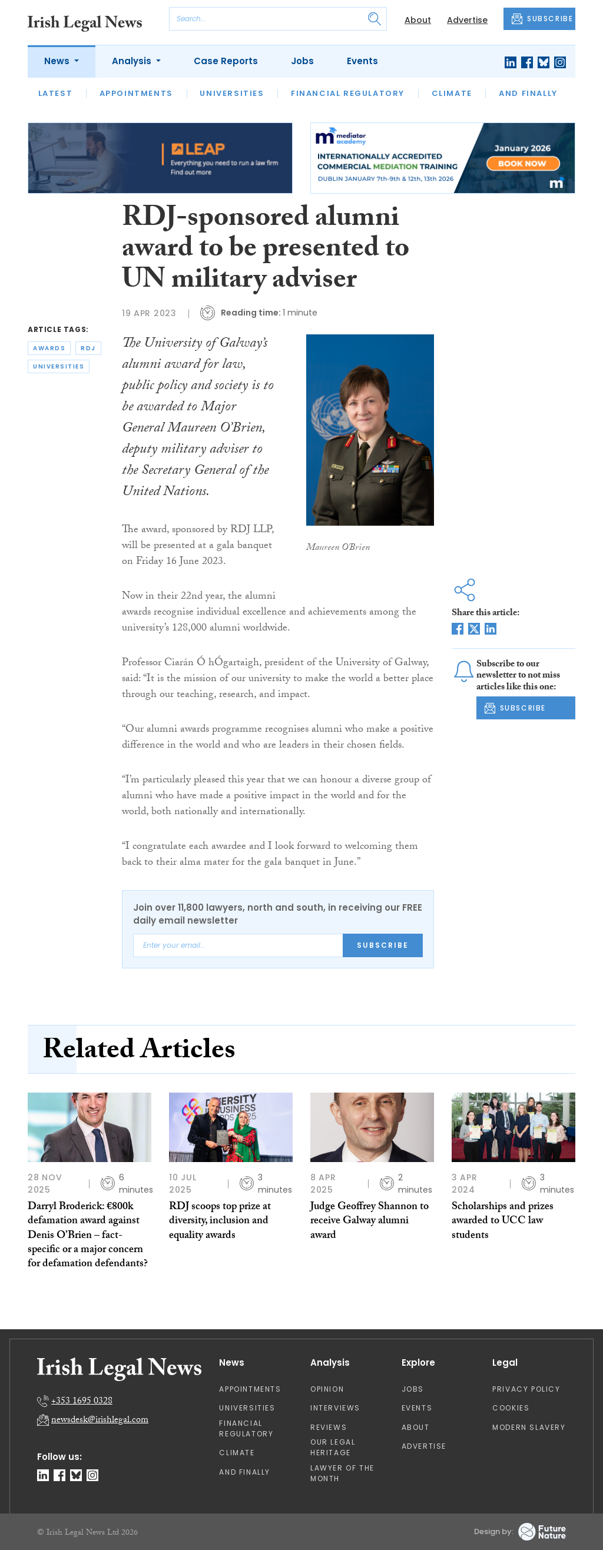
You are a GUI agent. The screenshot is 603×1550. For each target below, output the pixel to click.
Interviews (335, 1408)
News (58, 61)
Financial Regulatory (348, 93)
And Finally (528, 93)
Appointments (136, 93)
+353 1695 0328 (81, 1402)
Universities (232, 93)
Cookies (510, 1408)
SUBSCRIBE (542, 19)
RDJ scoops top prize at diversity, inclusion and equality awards (220, 1222)
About (418, 20)
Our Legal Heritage (332, 1447)
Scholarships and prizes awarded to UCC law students (503, 1222)
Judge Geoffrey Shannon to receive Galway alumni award (369, 1222)
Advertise (467, 20)
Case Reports (226, 61)
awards (49, 348)
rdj (88, 348)
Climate (452, 93)
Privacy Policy (526, 1389)
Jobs (302, 61)
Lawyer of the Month (342, 1473)
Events (362, 61)
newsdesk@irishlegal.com (99, 1421)
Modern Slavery (528, 1427)
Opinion (327, 1389)
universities (58, 366)
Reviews (328, 1427)
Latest (55, 93)
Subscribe (383, 945)
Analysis (133, 61)
